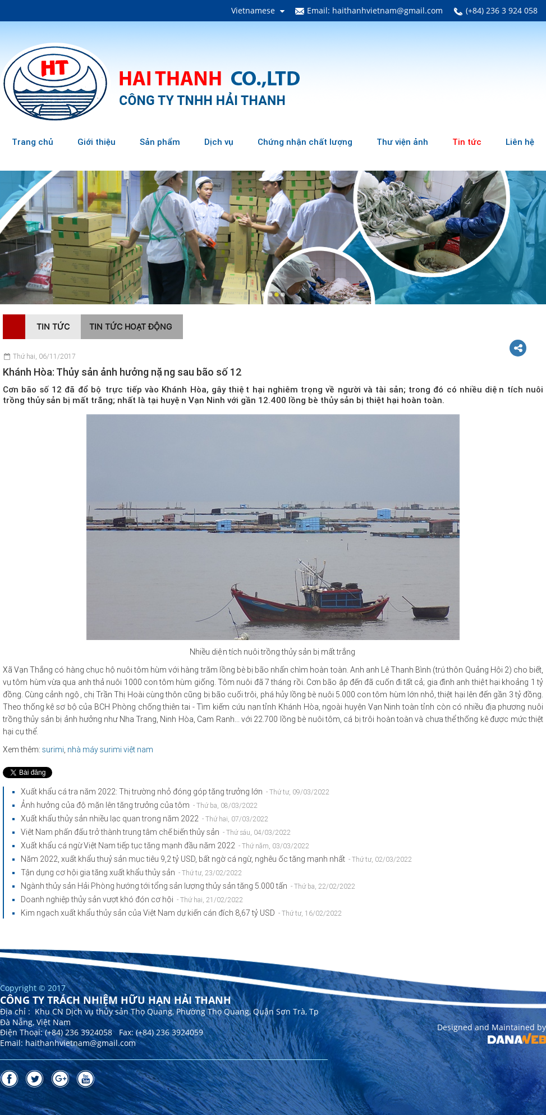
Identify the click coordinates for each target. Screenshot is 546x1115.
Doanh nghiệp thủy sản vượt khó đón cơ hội (132, 899)
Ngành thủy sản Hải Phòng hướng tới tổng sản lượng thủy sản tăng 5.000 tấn (188, 885)
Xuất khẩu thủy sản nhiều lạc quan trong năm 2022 (144, 818)
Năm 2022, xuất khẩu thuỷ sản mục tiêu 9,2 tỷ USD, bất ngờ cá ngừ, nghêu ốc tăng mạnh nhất (216, 858)
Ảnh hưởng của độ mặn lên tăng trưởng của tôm (139, 805)
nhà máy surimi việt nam (110, 749)
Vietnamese (253, 10)
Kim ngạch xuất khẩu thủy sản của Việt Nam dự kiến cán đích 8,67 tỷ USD (181, 912)
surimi (53, 749)
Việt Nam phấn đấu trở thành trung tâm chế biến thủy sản (156, 832)
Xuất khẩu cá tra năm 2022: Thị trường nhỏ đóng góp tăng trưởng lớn (175, 791)
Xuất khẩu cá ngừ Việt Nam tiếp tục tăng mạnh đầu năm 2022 (165, 845)
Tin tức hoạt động (130, 326)
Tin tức (53, 326)
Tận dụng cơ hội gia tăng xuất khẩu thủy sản (131, 872)
